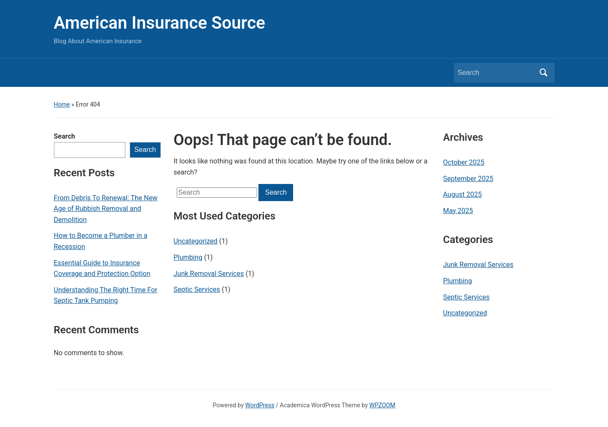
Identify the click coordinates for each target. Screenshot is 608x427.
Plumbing (188, 257)
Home (62, 104)
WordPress (259, 405)
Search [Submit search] (543, 72)
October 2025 (463, 162)
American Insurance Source (159, 23)
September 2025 (468, 179)
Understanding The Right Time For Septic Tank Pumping (105, 295)
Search (64, 136)
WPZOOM (382, 405)
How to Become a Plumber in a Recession (101, 241)
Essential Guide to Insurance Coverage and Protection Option (102, 268)
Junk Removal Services (209, 274)
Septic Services (197, 289)
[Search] (496, 72)
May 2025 (458, 211)
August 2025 (462, 194)
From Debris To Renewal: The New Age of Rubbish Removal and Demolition (106, 209)
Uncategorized (196, 241)
